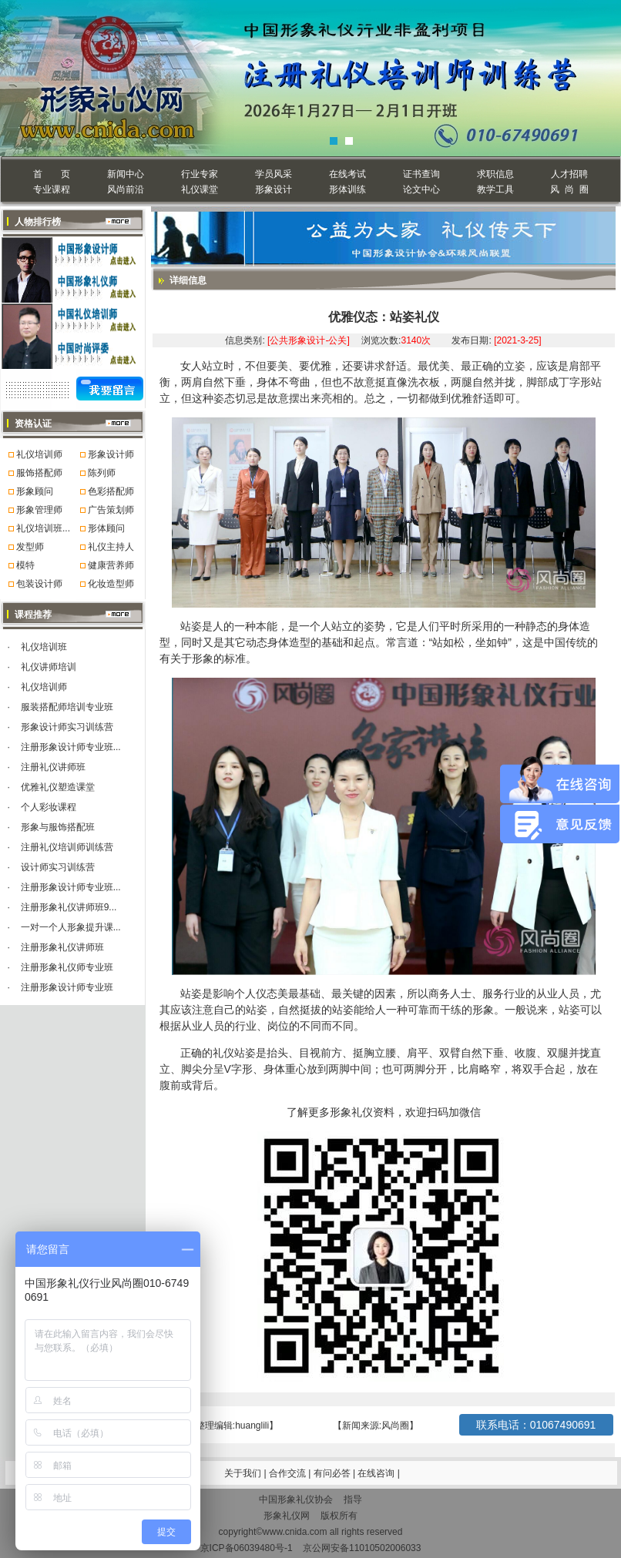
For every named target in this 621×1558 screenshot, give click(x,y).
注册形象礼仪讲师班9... (69, 907)
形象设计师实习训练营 (67, 727)
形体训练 (347, 189)
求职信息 (495, 174)
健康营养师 (111, 565)
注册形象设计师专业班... (71, 747)
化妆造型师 (111, 583)
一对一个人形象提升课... (71, 927)
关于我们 (242, 1473)
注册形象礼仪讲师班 (62, 947)
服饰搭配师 (39, 472)
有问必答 (333, 1473)
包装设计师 (39, 583)
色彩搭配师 (111, 491)
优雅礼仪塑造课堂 (58, 787)
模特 (25, 565)
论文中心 (421, 189)
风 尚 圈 (569, 189)
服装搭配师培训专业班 (67, 707)
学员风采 (273, 174)
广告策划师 (111, 509)
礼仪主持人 (111, 546)
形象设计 (273, 189)
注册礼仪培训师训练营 (67, 847)
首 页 (51, 174)
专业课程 (51, 189)
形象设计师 (111, 454)
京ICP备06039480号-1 (246, 1548)
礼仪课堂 (199, 189)
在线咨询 (377, 1473)
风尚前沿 (125, 189)
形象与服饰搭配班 (58, 827)
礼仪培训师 (39, 454)
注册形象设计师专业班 (67, 987)
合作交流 (288, 1473)
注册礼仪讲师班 (53, 767)
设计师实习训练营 (58, 867)
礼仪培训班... (43, 528)
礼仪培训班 (44, 647)
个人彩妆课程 (48, 807)
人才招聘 (569, 174)
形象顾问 (34, 491)
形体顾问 (106, 528)
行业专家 (199, 174)
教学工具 (495, 189)
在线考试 (347, 174)
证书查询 (421, 174)
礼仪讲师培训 (48, 667)
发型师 (30, 546)
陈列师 (102, 472)
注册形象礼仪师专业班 (67, 967)
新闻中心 (125, 174)
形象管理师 (39, 509)
